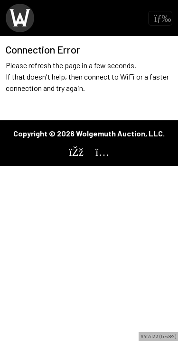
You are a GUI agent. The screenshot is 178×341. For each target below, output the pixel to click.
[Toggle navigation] (160, 18)
